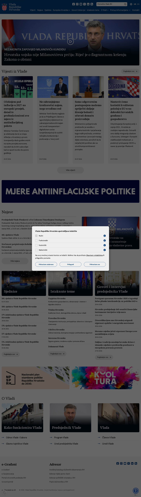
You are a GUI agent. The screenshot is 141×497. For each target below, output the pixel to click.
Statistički (42, 245)
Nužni (41, 236)
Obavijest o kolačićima (94, 255)
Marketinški (43, 250)
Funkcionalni (43, 241)
